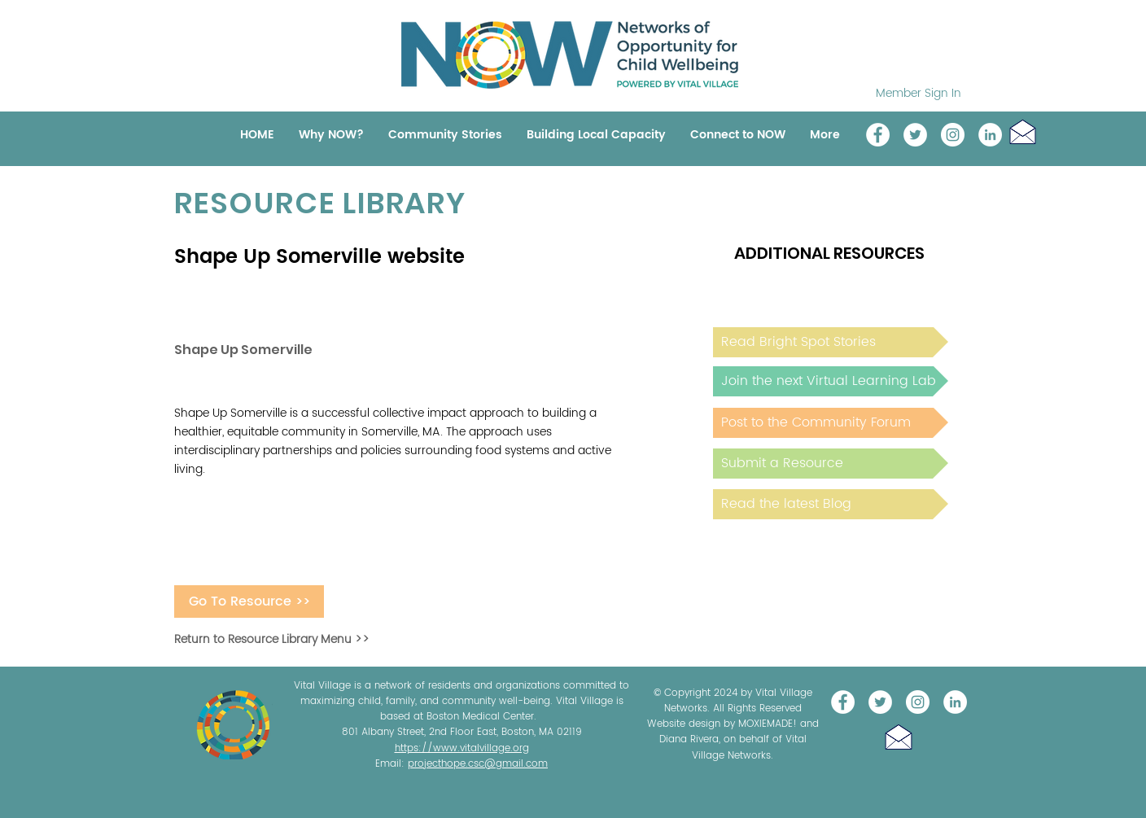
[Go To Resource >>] (249, 601)
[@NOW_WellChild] (915, 135)
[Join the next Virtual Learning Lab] (830, 381)
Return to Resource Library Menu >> (272, 639)
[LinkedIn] (990, 135)
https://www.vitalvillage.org (462, 748)
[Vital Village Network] (878, 135)
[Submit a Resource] (830, 463)
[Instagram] (952, 135)
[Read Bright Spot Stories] (830, 342)
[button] (1023, 131)
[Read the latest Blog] (830, 504)
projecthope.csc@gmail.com (478, 764)
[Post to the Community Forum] (830, 423)
